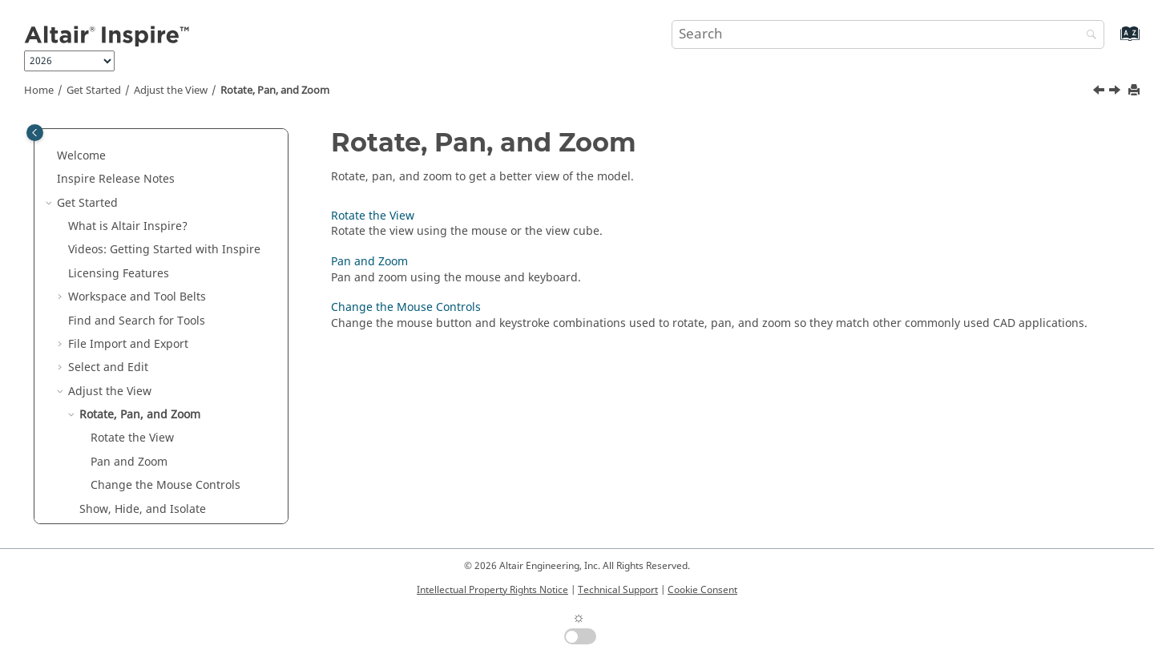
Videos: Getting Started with (164, 249)
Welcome (81, 155)
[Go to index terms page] (1113, 41)
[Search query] (888, 34)
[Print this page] (1135, 91)
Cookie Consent (702, 590)
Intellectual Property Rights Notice (492, 590)
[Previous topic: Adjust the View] (1100, 92)
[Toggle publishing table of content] (34, 132)
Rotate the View (132, 438)
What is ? (128, 226)
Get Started (94, 90)
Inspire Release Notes (116, 179)
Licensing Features (118, 273)
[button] (50, 156)
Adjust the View (171, 90)
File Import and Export (128, 344)
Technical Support (618, 590)
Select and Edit (108, 367)
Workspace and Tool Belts (137, 297)
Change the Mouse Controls (165, 485)
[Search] (1087, 35)
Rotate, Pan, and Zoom (274, 90)
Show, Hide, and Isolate (142, 509)
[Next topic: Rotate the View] (1116, 92)
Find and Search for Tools (136, 321)
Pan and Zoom (129, 462)
